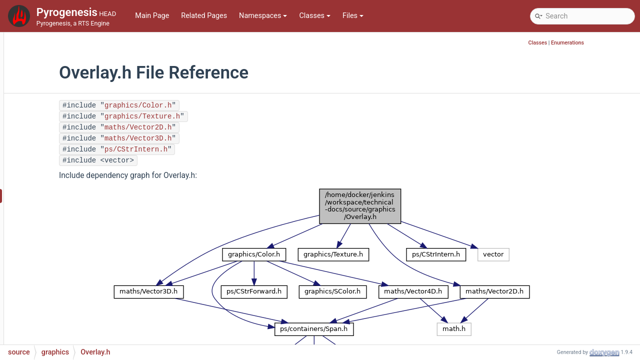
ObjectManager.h (77, 166)
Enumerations (615, 43)
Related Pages (204, 16)
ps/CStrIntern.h (210, 150)
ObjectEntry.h (71, 136)
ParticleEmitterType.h (84, 256)
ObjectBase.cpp (75, 90)
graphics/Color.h (212, 106)
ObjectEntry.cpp (75, 120)
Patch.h (62, 316)
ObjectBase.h (71, 106)
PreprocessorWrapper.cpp (91, 330)
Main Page (152, 16)
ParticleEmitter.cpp (80, 210)
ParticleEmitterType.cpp (88, 240)
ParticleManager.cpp (83, 270)
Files (353, 16)
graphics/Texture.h (216, 116)
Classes (314, 16)
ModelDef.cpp (72, 46)
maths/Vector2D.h (212, 128)
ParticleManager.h (79, 286)
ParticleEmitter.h (76, 226)
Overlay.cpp (68, 180)
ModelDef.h (68, 60)
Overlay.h (65, 196)
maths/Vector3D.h (212, 138)
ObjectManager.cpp (81, 150)
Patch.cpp (66, 300)
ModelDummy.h (75, 76)
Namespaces (263, 16)
